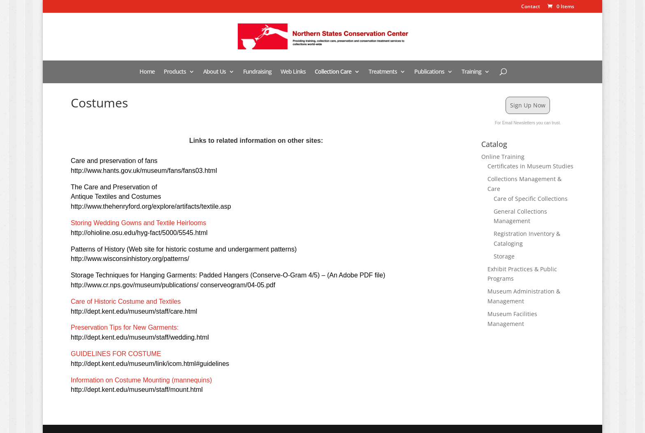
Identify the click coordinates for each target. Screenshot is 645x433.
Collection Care (333, 72)
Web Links (293, 72)
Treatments (383, 72)
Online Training (502, 157)
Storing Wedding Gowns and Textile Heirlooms (138, 222)
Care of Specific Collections (531, 199)
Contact (530, 7)
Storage (504, 256)
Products (175, 72)
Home (147, 72)
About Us (214, 72)
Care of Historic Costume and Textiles (126, 301)
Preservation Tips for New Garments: (125, 327)
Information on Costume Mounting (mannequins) (141, 380)
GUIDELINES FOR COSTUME (116, 353)
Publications (429, 72)
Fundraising (257, 72)
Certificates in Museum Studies (530, 166)
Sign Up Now (527, 105)
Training (471, 72)
